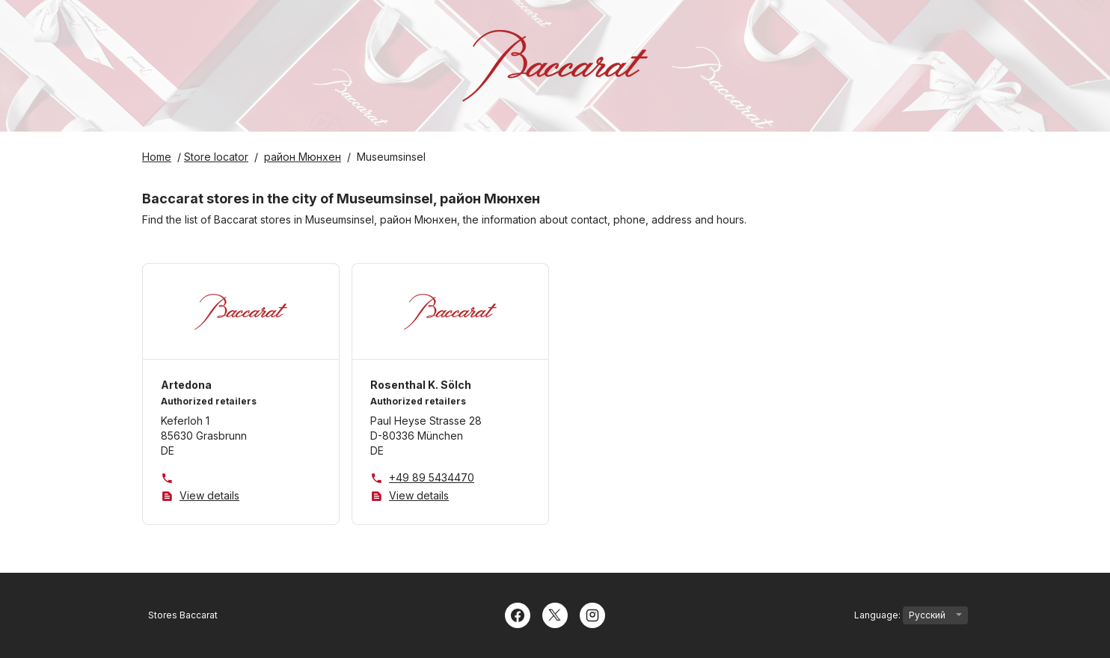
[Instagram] (592, 613)
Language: (911, 615)
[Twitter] (555, 613)
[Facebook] (517, 613)
